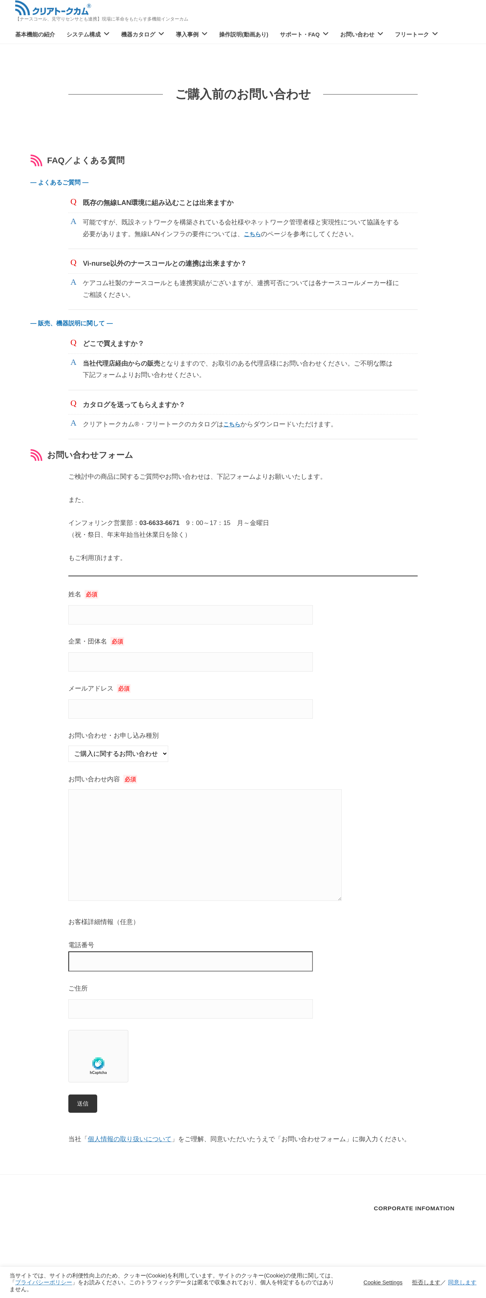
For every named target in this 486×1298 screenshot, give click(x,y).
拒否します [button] (426, 1282)
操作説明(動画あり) (243, 35)
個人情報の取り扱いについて (130, 1139)
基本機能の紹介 (35, 35)
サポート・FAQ (300, 35)
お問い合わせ (357, 35)
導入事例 (187, 35)
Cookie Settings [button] (382, 1282)
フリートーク (412, 35)
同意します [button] (462, 1282)
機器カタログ (138, 35)
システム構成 (83, 35)
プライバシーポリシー (43, 1282)
